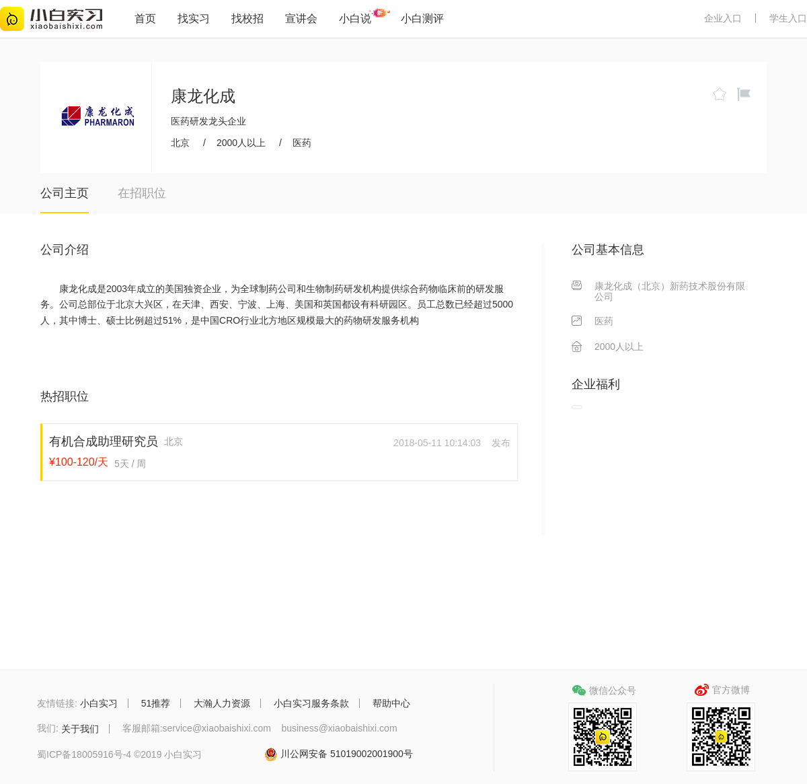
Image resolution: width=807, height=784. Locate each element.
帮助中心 (391, 703)
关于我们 (80, 729)
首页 (145, 18)
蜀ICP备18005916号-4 (84, 754)
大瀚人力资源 (222, 703)
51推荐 (156, 703)
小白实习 (99, 703)
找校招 (247, 18)
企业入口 (723, 18)
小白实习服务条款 (311, 703)
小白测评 (422, 18)
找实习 (194, 18)
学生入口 (788, 18)
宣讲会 (301, 18)
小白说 (355, 18)
